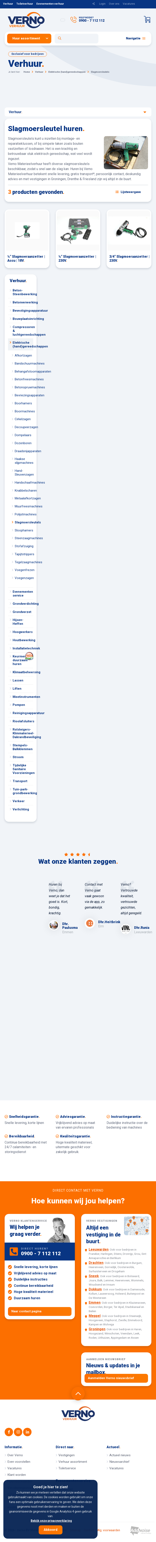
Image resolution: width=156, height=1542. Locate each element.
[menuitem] (31, 38)
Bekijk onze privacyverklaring (51, 1520)
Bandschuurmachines (24, 363)
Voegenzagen (24, 578)
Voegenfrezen (24, 570)
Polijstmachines (24, 514)
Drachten (96, 1263)
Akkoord (50, 1530)
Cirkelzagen (23, 419)
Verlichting (21, 809)
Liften (17, 689)
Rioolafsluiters (23, 721)
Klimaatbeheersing (23, 672)
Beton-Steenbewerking (23, 292)
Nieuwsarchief (119, 1462)
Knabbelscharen (24, 490)
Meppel (94, 1316)
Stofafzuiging (24, 546)
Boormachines (24, 411)
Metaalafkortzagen (24, 498)
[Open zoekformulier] (76, 38)
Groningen (97, 1329)
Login (102, 3)
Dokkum (95, 1289)
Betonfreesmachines (24, 379)
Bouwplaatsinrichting (23, 319)
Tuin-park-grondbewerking (23, 791)
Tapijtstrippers (24, 554)
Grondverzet (22, 612)
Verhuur (8, 3)
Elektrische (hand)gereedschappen (23, 344)
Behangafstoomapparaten (24, 371)
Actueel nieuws (120, 1455)
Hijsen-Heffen (18, 622)
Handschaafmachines (24, 482)
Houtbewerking (23, 640)
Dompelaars (23, 435)
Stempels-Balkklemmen (23, 747)
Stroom (18, 757)
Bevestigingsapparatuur (23, 310)
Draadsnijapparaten (24, 451)
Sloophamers (24, 530)
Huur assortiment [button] (26, 38)
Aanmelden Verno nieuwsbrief (111, 1378)
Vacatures (129, 3)
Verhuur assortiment (72, 1462)
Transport (20, 781)
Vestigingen (66, 1455)
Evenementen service (23, 593)
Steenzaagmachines (24, 538)
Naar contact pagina (26, 1311)
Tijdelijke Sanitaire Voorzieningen (23, 769)
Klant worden (16, 1475)
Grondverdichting (23, 604)
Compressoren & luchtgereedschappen (23, 331)
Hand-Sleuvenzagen (24, 472)
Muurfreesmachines (24, 506)
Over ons (114, 3)
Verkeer (19, 801)
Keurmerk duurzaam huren (23, 659)
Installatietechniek (23, 648)
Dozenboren (23, 443)
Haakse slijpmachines (24, 461)
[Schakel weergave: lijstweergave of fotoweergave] (128, 191)
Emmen (94, 1303)
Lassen (18, 680)
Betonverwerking (23, 302)
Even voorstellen (18, 1462)
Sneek (94, 1276)
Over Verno (15, 1455)
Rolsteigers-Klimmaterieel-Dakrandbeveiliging (23, 733)
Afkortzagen (23, 355)
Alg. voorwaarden (108, 1530)
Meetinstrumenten (23, 697)
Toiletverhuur (24, 3)
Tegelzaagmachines (24, 562)
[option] (60, 908)
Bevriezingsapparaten (24, 395)
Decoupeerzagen (24, 427)
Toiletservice (67, 1468)
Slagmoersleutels (24, 522)
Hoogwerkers (23, 632)
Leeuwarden (98, 1249)
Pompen (19, 705)
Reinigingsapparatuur (23, 713)
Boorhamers (23, 403)
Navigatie (135, 38)
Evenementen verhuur (50, 3)
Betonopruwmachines (24, 387)
